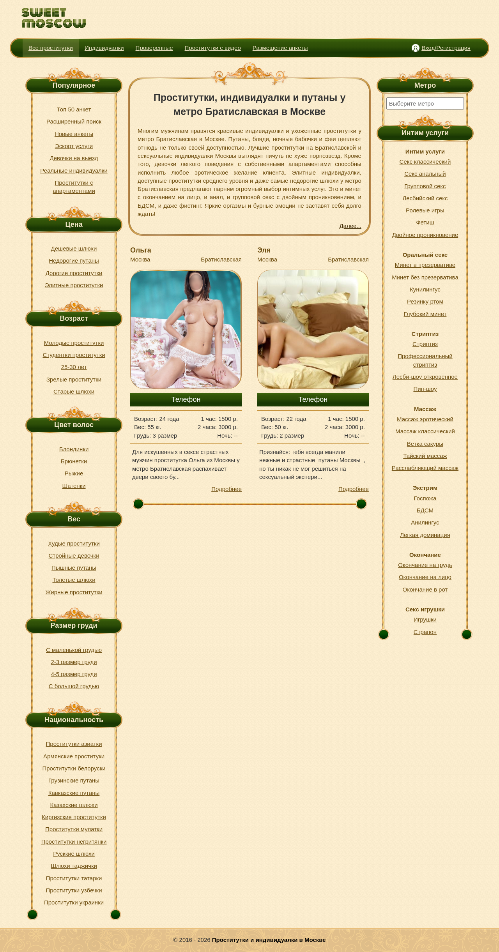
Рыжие (74, 473)
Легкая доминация (425, 535)
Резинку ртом (425, 301)
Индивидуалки (104, 47)
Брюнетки (74, 461)
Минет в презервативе (425, 264)
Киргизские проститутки (74, 817)
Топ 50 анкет (74, 109)
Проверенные (154, 47)
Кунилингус (425, 289)
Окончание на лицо (425, 577)
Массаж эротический (425, 419)
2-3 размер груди (74, 662)
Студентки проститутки (73, 354)
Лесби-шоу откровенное (425, 376)
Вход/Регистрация (446, 47)
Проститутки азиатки (74, 743)
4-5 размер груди (74, 674)
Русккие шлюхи (74, 853)
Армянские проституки (73, 756)
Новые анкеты (74, 134)
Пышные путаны (73, 567)
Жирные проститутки (74, 592)
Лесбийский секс (425, 198)
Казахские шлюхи (73, 805)
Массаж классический (425, 431)
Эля (264, 250)
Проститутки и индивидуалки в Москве (269, 939)
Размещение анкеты (280, 47)
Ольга (140, 250)
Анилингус (425, 522)
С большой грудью (74, 686)
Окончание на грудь (425, 565)
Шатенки (74, 485)
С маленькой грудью (74, 649)
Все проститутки (50, 47)
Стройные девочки (74, 555)
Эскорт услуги (74, 146)
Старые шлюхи (73, 391)
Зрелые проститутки (73, 379)
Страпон (425, 632)
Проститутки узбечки (74, 890)
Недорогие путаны (74, 260)
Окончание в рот (425, 589)
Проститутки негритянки (74, 841)
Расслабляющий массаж (425, 468)
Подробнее (226, 489)
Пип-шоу (425, 388)
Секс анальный (425, 173)
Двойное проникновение (425, 234)
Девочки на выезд (74, 158)
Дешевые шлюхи (74, 248)
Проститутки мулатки (74, 829)
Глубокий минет (425, 314)
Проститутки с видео (213, 47)
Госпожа (425, 498)
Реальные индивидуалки (73, 170)
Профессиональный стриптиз (425, 360)
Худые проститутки (74, 543)
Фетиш (425, 222)
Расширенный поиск (73, 121)
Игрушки (425, 619)
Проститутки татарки (74, 878)
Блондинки (74, 449)
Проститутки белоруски (73, 768)
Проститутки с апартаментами (74, 186)
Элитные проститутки (74, 285)
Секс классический (425, 161)
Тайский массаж (425, 455)
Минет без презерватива (425, 277)
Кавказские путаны (74, 793)
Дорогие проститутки (74, 273)
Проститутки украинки (74, 902)
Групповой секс (425, 186)
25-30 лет (74, 367)
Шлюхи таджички (74, 865)
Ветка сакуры (425, 443)
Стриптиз (425, 344)
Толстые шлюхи (73, 579)
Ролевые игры (425, 210)
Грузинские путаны (73, 780)
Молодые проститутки (74, 342)
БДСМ (425, 510)
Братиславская (221, 259)
